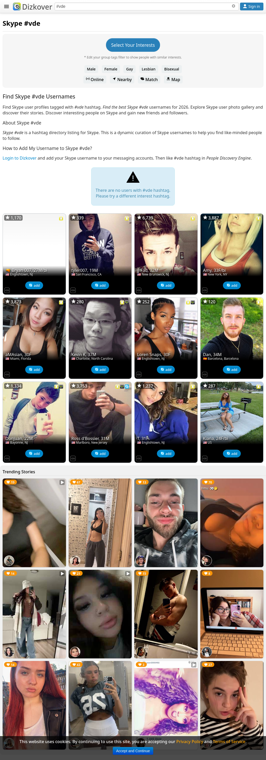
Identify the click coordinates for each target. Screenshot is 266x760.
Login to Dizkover (20, 158)
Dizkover (32, 7)
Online (95, 79)
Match (149, 79)
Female (110, 69)
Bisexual (171, 69)
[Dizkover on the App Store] (7, 290)
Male (91, 69)
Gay (129, 69)
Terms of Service (229, 741)
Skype (12, 23)
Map (173, 79)
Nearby (122, 79)
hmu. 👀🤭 (210, 488)
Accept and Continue (133, 751)
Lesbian (149, 69)
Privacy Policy (189, 741)
